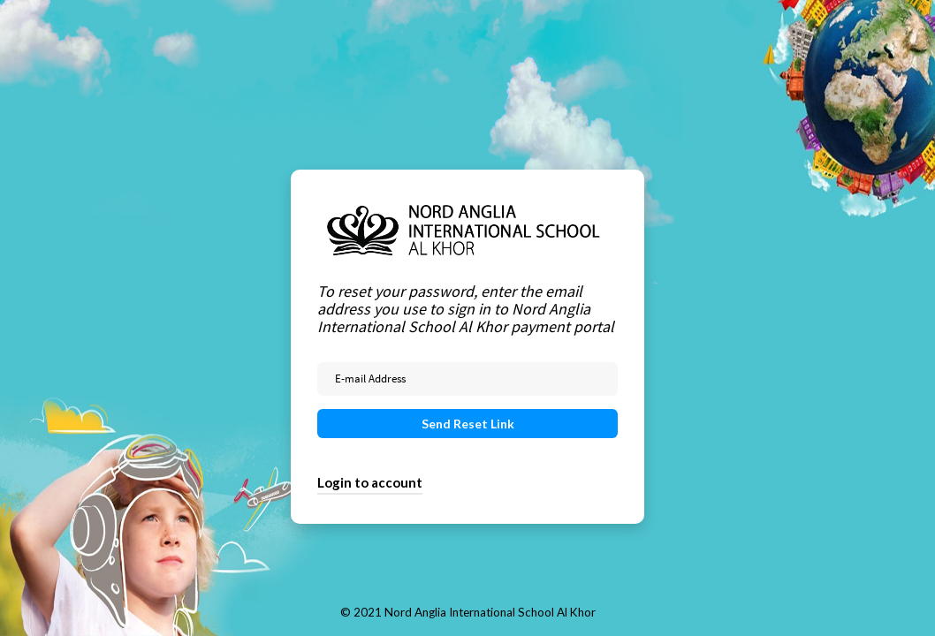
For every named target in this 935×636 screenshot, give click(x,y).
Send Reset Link (468, 423)
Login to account (369, 482)
